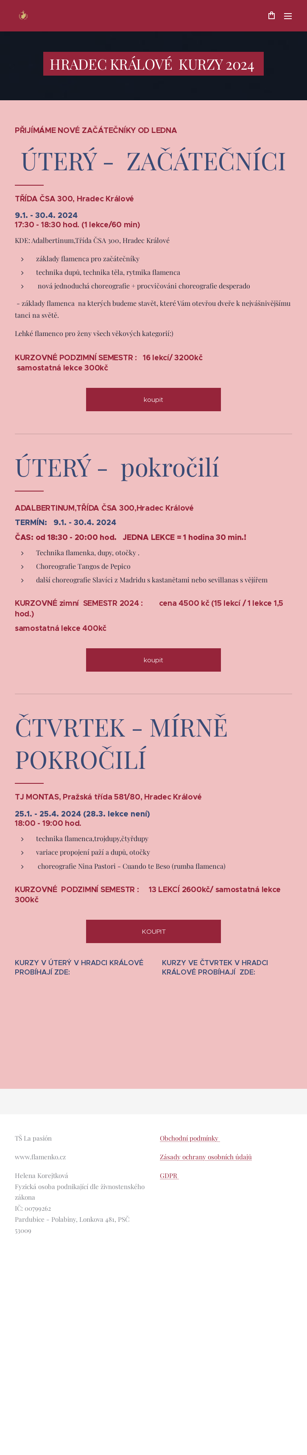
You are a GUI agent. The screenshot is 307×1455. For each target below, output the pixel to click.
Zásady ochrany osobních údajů (206, 1157)
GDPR (169, 1175)
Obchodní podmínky (190, 1138)
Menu (288, 16)
